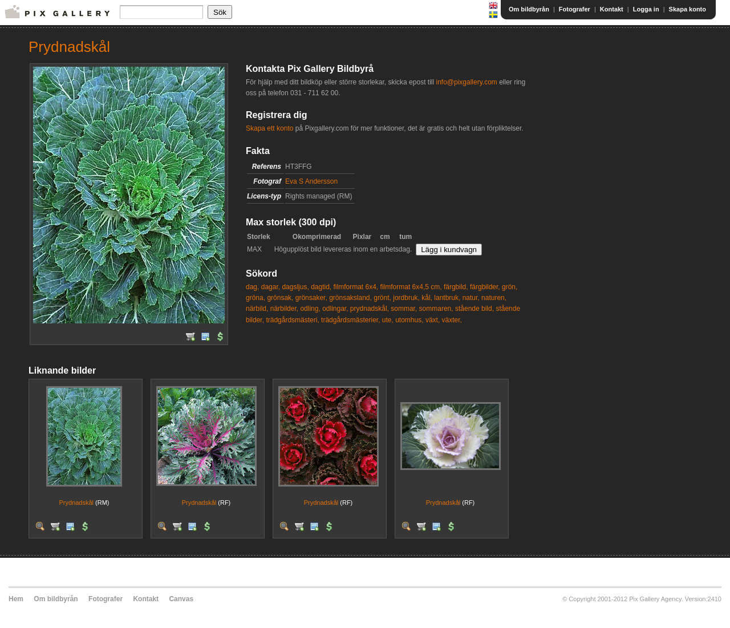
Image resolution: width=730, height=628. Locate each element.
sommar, (404, 309)
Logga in (646, 9)
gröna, (255, 298)
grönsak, (280, 298)
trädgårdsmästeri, (292, 320)
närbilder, (284, 309)
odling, (310, 309)
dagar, (270, 287)
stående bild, (474, 309)
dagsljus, (295, 287)
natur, (471, 298)
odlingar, (335, 309)
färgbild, (456, 287)
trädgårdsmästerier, (350, 320)
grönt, (382, 298)
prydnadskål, (369, 309)
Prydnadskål (76, 502)
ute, (388, 320)
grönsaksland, (350, 298)
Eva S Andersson (311, 181)
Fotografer (574, 9)
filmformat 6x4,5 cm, (411, 287)
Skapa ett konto (269, 128)
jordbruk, (406, 298)
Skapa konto (687, 9)
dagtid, (321, 287)
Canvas (181, 599)
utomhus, (409, 320)
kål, (426, 298)
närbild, (257, 309)
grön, (509, 287)
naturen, (493, 298)
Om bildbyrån (529, 9)
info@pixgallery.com (466, 82)
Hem (16, 599)
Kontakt (611, 9)
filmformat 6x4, (356, 287)
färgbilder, (485, 287)
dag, (252, 287)
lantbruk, (447, 298)
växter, (452, 320)
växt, (432, 320)
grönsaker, (311, 298)
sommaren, (436, 309)
